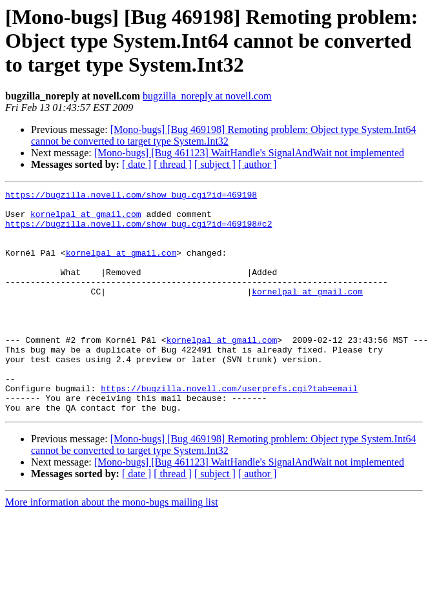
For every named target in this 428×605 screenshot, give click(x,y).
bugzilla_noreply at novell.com (207, 95)
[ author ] (257, 164)
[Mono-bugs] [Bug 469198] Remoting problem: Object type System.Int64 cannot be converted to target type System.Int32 (223, 135)
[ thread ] (173, 164)
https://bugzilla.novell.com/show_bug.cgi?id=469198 (131, 196)
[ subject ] (215, 164)
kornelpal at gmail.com (85, 219)
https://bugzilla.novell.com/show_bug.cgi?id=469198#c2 (138, 231)
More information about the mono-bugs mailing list (111, 546)
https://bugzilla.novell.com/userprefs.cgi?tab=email (229, 429)
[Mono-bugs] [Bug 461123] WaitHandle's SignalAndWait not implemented (249, 152)
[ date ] (136, 164)
